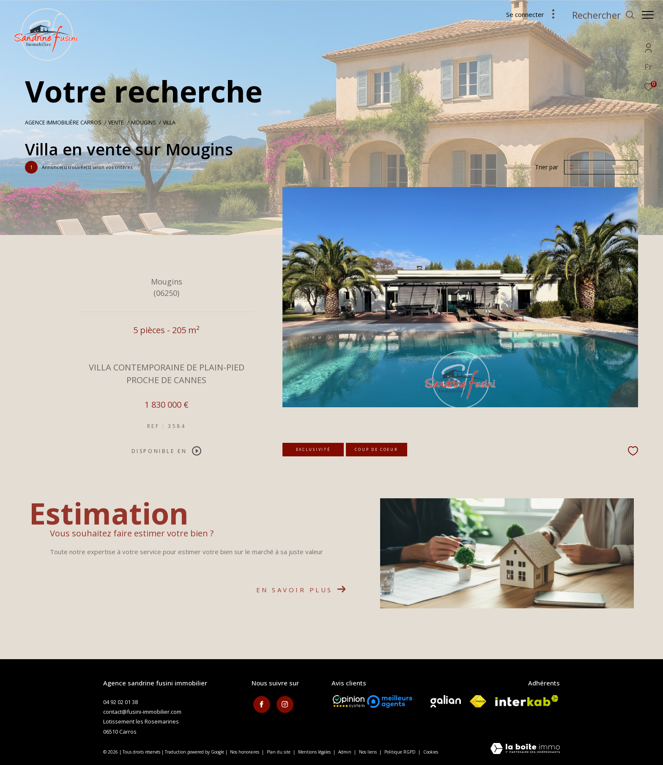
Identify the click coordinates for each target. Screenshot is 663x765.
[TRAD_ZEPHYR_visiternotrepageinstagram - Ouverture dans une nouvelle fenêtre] (283, 703)
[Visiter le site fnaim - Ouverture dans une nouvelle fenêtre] (478, 701)
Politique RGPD (400, 752)
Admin (345, 752)
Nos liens (368, 752)
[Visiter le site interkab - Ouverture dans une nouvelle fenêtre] (527, 700)
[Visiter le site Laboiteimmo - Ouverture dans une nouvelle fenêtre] (525, 749)
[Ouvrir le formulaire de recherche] (599, 15)
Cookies (430, 752)
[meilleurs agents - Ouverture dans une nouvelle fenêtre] (390, 701)
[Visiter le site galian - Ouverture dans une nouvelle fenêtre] (445, 701)
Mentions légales (315, 752)
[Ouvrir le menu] (648, 15)
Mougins (143, 122)
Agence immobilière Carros (63, 122)
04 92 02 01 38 (120, 702)
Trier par (546, 167)
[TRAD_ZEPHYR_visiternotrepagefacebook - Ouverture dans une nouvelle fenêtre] (260, 703)
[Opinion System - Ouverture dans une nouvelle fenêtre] (349, 701)
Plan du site (279, 752)
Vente (116, 122)
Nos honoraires (244, 752)
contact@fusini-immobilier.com (142, 711)
